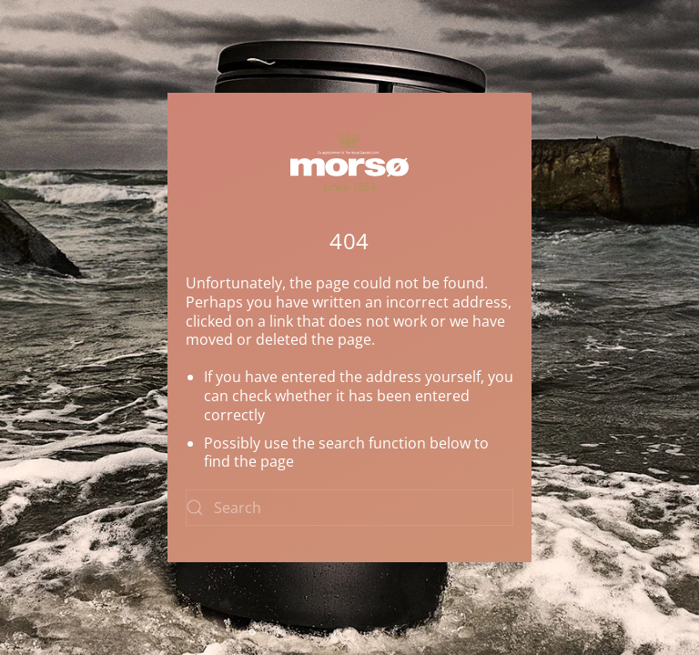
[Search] (349, 507)
